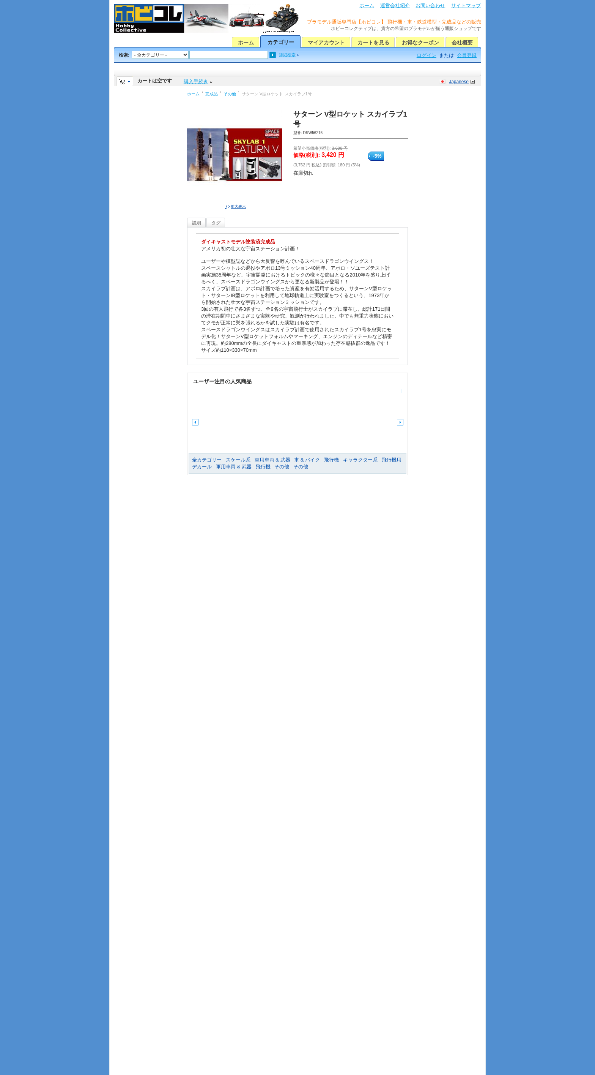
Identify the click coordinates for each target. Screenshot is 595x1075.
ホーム (366, 5)
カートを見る (373, 43)
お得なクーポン (420, 43)
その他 (230, 94)
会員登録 (467, 55)
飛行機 (331, 460)
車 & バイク (307, 460)
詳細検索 (287, 54)
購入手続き (196, 81)
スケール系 (238, 460)
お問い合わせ (430, 5)
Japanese (459, 81)
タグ (215, 223)
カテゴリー (281, 42)
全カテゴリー (207, 460)
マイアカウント (326, 43)
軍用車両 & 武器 (272, 460)
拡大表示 (238, 206)
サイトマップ (466, 5)
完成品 (211, 94)
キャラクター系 (360, 460)
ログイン (426, 55)
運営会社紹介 (395, 5)
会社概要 (462, 43)
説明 (196, 223)
